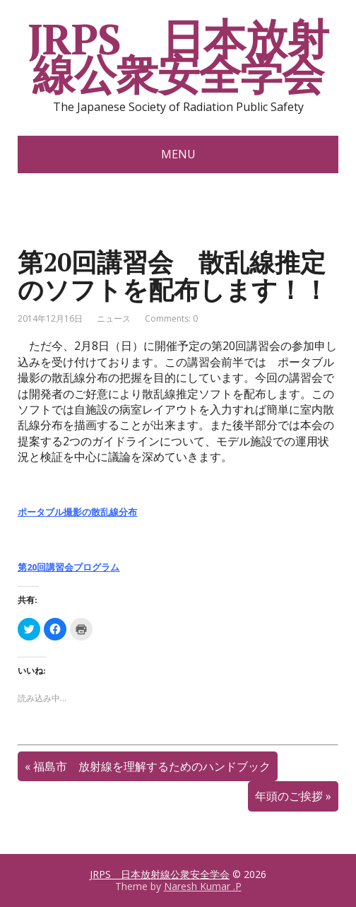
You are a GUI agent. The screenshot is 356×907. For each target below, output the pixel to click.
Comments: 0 (171, 318)
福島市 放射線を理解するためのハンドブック (152, 766)
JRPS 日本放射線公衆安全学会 (178, 56)
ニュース (114, 318)
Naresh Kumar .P (203, 886)
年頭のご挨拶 (289, 796)
